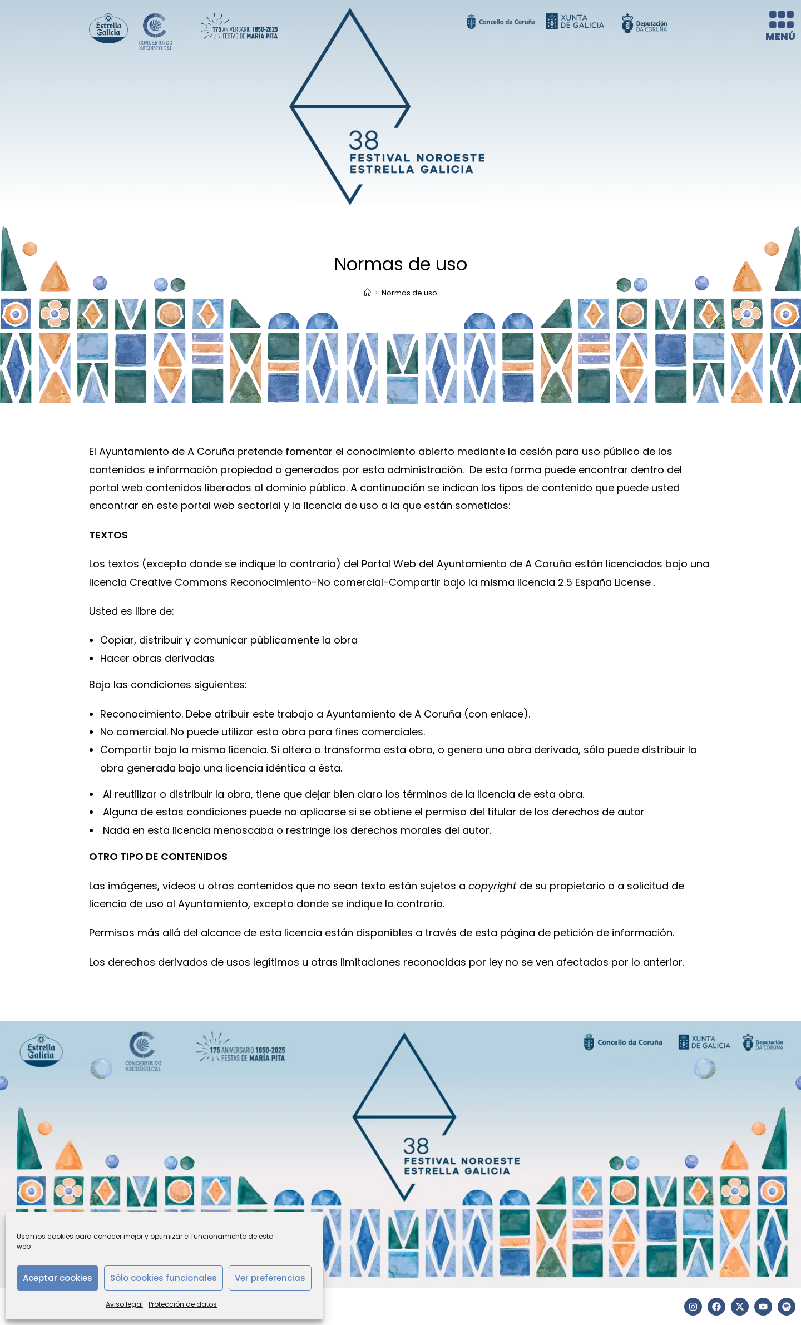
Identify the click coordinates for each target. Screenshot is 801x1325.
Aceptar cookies (57, 1278)
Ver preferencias (270, 1278)
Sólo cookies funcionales (163, 1278)
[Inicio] (367, 293)
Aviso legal (124, 1304)
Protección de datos (183, 1304)
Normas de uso (409, 293)
